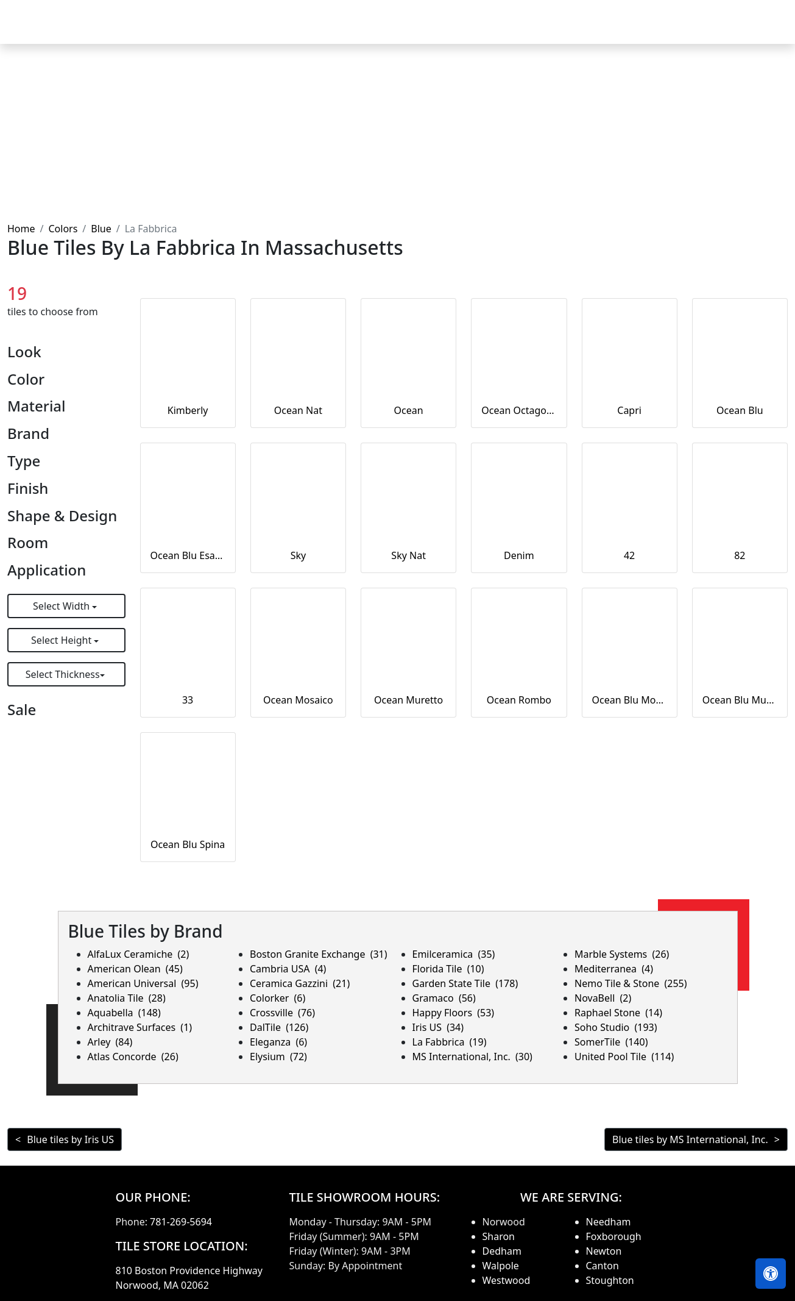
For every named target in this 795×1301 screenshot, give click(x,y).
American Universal (143, 983)
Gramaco (444, 998)
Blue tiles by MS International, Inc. (690, 1139)
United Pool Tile (624, 1056)
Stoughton (610, 1280)
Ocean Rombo (519, 700)
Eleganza (278, 1042)
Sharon (498, 1236)
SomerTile (611, 1042)
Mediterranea (613, 968)
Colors (62, 228)
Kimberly (188, 410)
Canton (602, 1265)
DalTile (279, 1027)
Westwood (506, 1280)
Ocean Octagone (518, 410)
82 (739, 555)
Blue (101, 228)
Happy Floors (453, 1012)
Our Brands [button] (555, 30)
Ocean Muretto (408, 700)
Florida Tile (448, 968)
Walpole (500, 1265)
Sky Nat (408, 555)
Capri (629, 410)
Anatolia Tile (127, 998)
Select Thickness (63, 674)
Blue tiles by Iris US (70, 1139)
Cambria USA (288, 968)
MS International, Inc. (472, 1056)
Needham (608, 1221)
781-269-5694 (181, 1221)
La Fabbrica (449, 1042)
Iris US (438, 1027)
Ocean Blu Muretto (739, 700)
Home (350, 30)
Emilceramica (453, 954)
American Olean (135, 968)
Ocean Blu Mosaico (629, 700)
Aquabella (124, 1012)
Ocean (408, 410)
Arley (110, 1042)
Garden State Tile (465, 983)
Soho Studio (615, 1027)
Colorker (277, 998)
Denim (519, 555)
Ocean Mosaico (298, 700)
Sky (298, 555)
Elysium (278, 1056)
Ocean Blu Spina (187, 844)
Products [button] (404, 30)
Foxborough (613, 1236)
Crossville (282, 1012)
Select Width (62, 606)
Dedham (501, 1251)
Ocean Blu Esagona (187, 555)
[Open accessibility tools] (770, 1273)
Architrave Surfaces (140, 1027)
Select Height (62, 640)
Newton (604, 1251)
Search (624, 30)
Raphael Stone (618, 1012)
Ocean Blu (739, 410)
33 (187, 700)
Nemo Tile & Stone (630, 983)
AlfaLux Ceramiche (138, 954)
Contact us (753, 30)
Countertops (481, 30)
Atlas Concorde (133, 1056)
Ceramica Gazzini (300, 983)
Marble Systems (621, 954)
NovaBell (602, 998)
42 (629, 555)
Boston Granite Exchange (318, 954)
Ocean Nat (298, 410)
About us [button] (680, 30)
